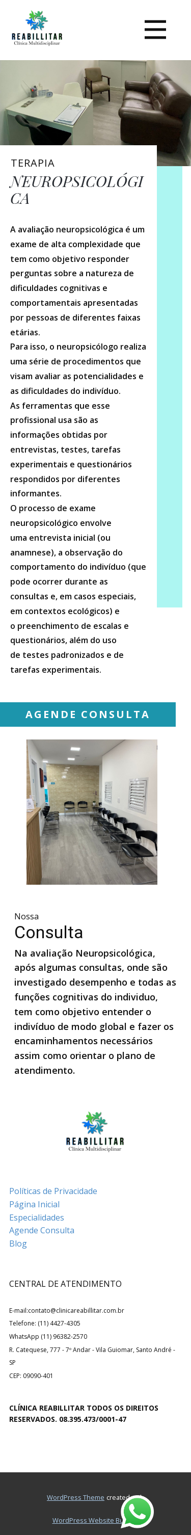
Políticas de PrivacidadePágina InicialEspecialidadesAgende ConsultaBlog (53, 1217)
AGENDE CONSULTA (87, 714)
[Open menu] (155, 29)
